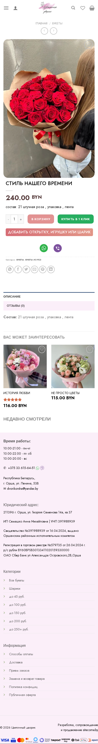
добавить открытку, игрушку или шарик (49, 232)
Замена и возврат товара (27, 678)
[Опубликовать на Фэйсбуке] (18, 269)
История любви (16, 393)
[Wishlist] (82, 8)
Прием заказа (19, 670)
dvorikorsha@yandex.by (22, 488)
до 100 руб (17, 604)
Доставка (16, 662)
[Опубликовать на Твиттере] (26, 269)
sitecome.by (90, 730)
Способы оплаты (21, 654)
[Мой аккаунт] (15, 8)
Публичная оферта (22, 695)
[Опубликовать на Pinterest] (42, 269)
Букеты (57, 23)
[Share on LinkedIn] (51, 269)
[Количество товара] (14, 219)
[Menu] (6, 7)
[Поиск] (73, 7)
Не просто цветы (65, 393)
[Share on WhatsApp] (10, 269)
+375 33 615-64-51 (21, 468)
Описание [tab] (12, 296)
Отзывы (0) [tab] (16, 305)
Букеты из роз (33, 259)
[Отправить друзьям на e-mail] (34, 269)
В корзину (40, 219)
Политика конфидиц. (23, 687)
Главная (41, 23)
